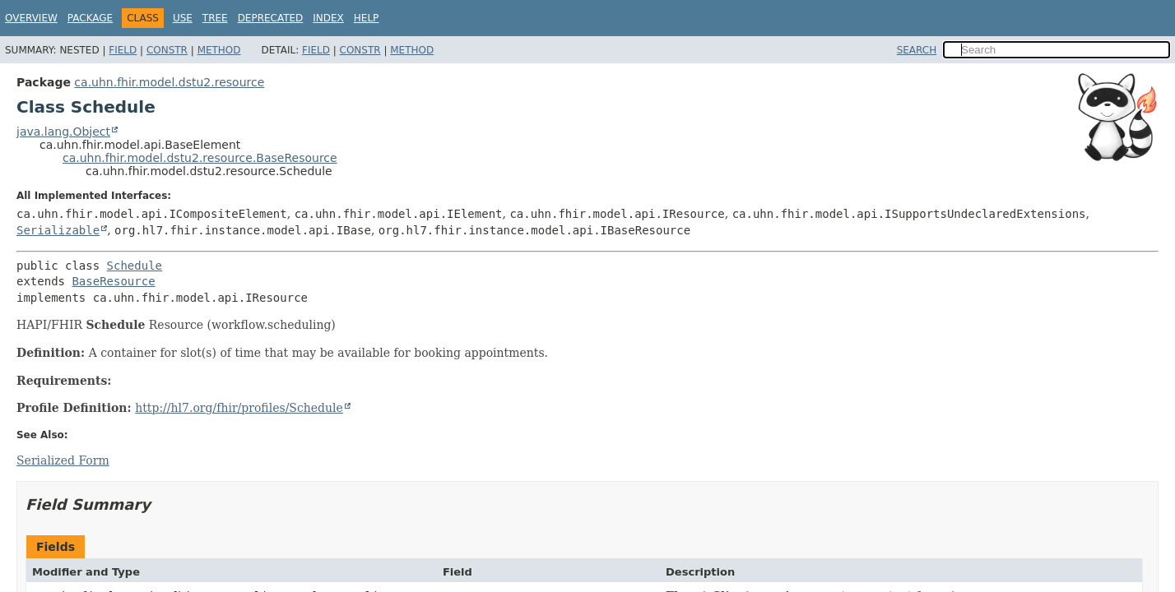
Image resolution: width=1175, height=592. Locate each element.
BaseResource (113, 281)
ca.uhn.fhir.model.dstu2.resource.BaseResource (200, 157)
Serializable (58, 230)
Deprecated (271, 18)
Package (90, 18)
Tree (215, 18)
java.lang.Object (63, 131)
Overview (31, 18)
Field (123, 50)
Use (183, 18)
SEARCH (917, 50)
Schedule (134, 265)
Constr (167, 50)
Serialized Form (62, 460)
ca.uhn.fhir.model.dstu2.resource (169, 82)
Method (219, 50)
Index (328, 18)
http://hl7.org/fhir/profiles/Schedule (239, 407)
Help (366, 18)
